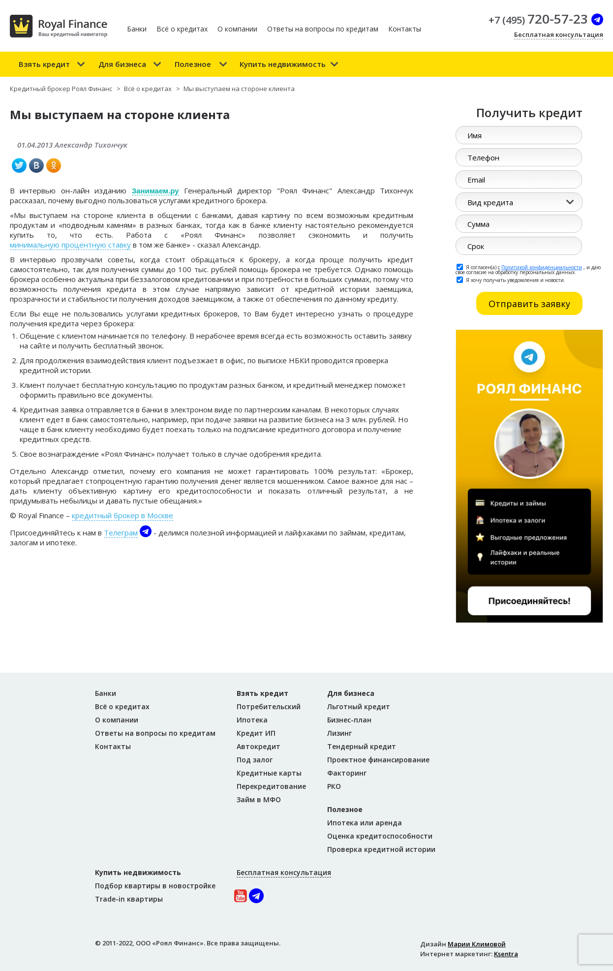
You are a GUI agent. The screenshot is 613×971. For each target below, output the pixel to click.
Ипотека (252, 719)
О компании (237, 28)
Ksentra (506, 953)
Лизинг (339, 733)
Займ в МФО (259, 799)
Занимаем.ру (155, 191)
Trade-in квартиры (129, 899)
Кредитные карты (269, 773)
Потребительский (269, 706)
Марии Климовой (477, 944)
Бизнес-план (349, 719)
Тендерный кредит (361, 746)
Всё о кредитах (182, 28)
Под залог (255, 759)
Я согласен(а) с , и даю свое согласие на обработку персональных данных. (528, 269)
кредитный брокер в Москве (122, 515)
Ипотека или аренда (364, 822)
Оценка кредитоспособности (379, 836)
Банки (137, 28)
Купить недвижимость (283, 64)
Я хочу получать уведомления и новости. (511, 279)
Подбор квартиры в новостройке (155, 885)
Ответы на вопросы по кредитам (322, 28)
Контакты (404, 28)
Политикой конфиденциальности (541, 267)
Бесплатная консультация (558, 34)
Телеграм (121, 532)
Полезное (193, 64)
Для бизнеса (122, 64)
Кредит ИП (256, 733)
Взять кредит (44, 64)
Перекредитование (271, 786)
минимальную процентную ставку (70, 245)
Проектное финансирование (378, 759)
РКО (334, 786)
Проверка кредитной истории (381, 849)
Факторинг (347, 773)
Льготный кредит (358, 706)
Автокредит (258, 746)
